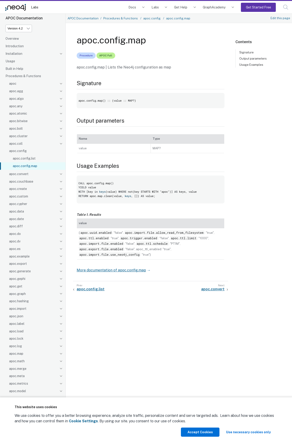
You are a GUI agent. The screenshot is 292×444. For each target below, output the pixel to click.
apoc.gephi (17, 279)
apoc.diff (16, 226)
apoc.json (16, 316)
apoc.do (15, 234)
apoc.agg (16, 91)
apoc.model (17, 391)
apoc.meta (17, 376)
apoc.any (15, 106)
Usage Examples (251, 64)
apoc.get (15, 286)
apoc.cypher (18, 204)
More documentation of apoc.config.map (111, 270)
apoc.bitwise (18, 121)
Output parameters (253, 58)
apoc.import (17, 308)
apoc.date (16, 219)
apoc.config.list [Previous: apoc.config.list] (90, 289)
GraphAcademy (214, 7)
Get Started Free (258, 7)
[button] (285, 7)
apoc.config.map (25, 166)
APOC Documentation (83, 18)
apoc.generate (20, 271)
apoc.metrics (18, 383)
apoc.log (15, 346)
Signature (246, 52)
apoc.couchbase (21, 181)
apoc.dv (15, 241)
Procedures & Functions (23, 76)
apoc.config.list (24, 158)
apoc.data (16, 211)
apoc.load (16, 331)
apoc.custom (18, 196)
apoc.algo (16, 98)
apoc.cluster (18, 136)
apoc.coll (16, 143)
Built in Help (14, 69)
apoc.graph (17, 294)
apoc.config (18, 151)
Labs (34, 7)
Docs (132, 7)
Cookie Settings (83, 421)
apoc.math (17, 361)
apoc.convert (19, 174)
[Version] (18, 28)
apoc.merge (17, 368)
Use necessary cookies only (248, 432)
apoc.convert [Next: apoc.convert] (212, 289)
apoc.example (19, 256)
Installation (13, 53)
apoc (12, 83)
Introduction (14, 46)
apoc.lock (16, 338)
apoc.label (16, 324)
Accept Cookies (200, 432)
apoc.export (18, 263)
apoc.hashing (19, 301)
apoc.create (18, 189)
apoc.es (15, 249)
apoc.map (16, 353)
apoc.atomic (18, 113)
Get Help (180, 7)
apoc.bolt (16, 128)
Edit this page (280, 18)
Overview (12, 38)
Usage (10, 61)
